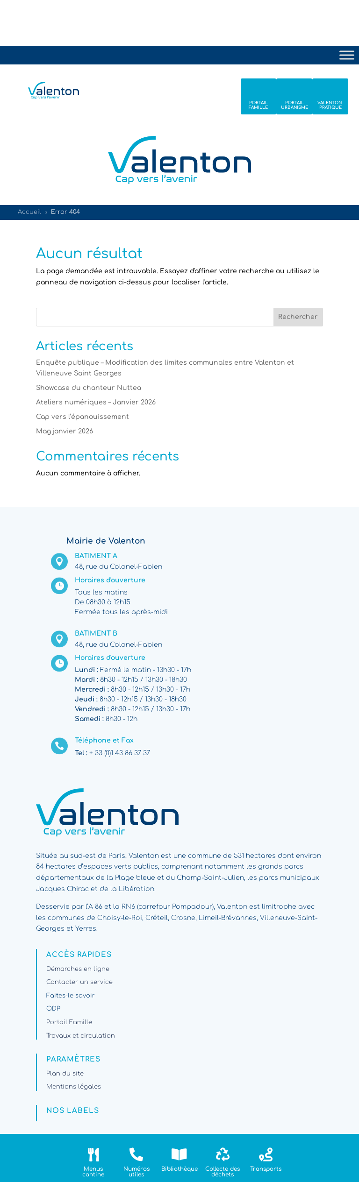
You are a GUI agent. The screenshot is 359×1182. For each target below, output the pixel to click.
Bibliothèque (179, 1169)
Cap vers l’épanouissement (82, 416)
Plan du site (65, 1073)
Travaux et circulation (80, 1036)
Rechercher (298, 316)
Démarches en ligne (77, 969)
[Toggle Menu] (346, 54)
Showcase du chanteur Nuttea (88, 387)
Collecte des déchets (222, 1172)
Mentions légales (73, 1086)
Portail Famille (69, 1022)
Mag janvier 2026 (64, 431)
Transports (265, 1169)
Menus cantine (93, 1172)
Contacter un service (79, 982)
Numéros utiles (136, 1172)
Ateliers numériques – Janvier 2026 (96, 402)
